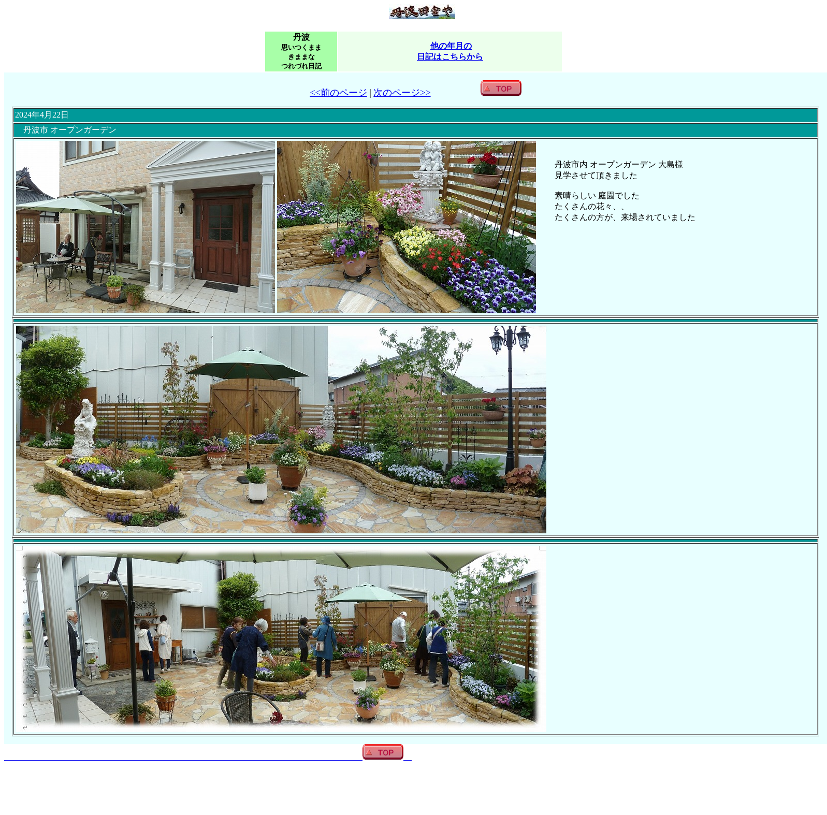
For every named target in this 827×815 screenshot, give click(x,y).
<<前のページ (338, 93)
